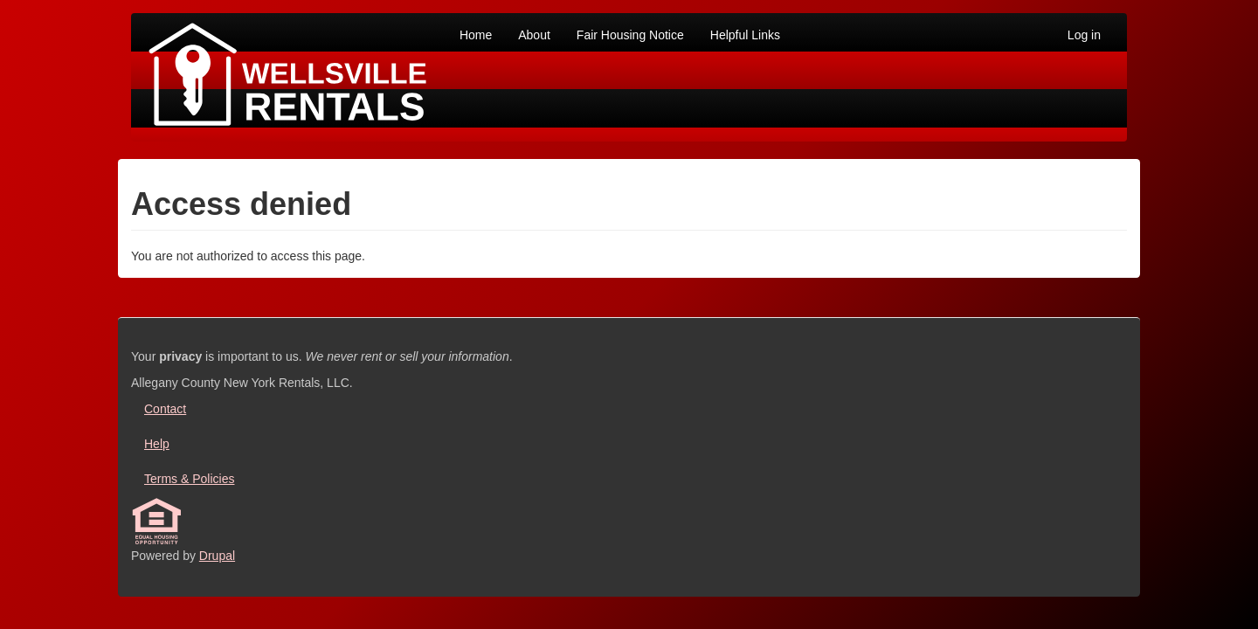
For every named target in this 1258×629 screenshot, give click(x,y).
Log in (1084, 35)
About (534, 35)
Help (156, 444)
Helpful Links (745, 35)
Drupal (217, 556)
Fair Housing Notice (630, 35)
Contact (165, 409)
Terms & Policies (189, 479)
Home (476, 35)
